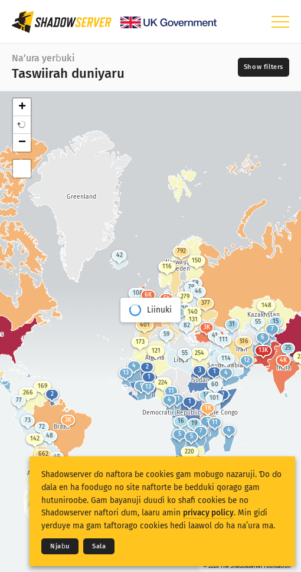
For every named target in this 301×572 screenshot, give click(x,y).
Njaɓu (60, 546)
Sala (99, 546)
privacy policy (208, 513)
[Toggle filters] (263, 67)
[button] (22, 125)
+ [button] (22, 107)
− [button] (22, 143)
